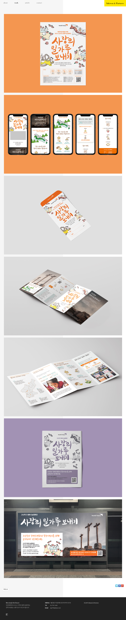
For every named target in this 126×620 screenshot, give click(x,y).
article (27, 3)
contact (39, 3)
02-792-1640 (53, 605)
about (5, 3)
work (16, 3)
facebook (7, 614)
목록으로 (5, 589)
